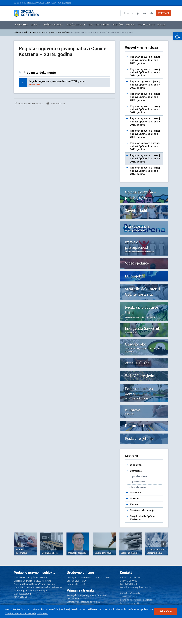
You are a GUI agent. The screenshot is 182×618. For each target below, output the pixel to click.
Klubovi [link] (134, 504)
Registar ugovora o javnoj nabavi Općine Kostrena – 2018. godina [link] (145, 158)
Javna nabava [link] (39, 32)
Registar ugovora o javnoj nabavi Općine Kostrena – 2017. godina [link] (145, 171)
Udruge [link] (134, 498)
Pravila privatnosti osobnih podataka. (26, 613)
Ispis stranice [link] (56, 103)
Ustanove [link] (135, 492)
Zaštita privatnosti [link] (129, 603)
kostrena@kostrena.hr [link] (139, 587)
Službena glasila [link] (53, 24)
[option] (25, 543)
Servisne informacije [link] (142, 510)
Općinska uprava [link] (138, 487)
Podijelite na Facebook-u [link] (29, 103)
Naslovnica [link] (21, 24)
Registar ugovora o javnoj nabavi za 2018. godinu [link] (57, 81)
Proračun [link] (117, 24)
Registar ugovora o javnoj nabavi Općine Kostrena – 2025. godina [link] (145, 60)
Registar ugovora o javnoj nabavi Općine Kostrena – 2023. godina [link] (145, 134)
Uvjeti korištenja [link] (128, 596)
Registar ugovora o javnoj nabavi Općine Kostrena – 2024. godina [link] (145, 72)
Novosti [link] (35, 24)
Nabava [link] (130, 24)
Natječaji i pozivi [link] (75, 24)
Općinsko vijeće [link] (138, 482)
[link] (177, 36)
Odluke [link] (161, 24)
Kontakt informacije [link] (130, 593)
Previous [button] (18, 544)
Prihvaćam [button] (166, 611)
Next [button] (163, 544)
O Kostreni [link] (136, 464)
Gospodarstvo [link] (146, 24)
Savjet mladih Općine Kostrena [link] (142, 518)
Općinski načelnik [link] (139, 476)
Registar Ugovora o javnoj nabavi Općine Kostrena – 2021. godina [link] (145, 146)
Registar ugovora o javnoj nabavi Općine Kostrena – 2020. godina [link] (145, 97)
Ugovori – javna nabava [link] (59, 32)
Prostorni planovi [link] (98, 24)
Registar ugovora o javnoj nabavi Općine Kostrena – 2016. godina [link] (145, 121)
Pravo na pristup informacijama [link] (136, 600)
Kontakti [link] (67, 3)
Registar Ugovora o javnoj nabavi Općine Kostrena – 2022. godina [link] (145, 84)
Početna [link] (17, 32)
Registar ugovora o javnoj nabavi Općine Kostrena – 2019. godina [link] (145, 109)
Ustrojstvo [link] (136, 470)
